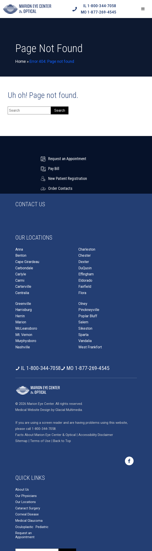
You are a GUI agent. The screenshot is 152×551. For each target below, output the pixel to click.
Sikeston (85, 309)
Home (20, 61)
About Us (22, 470)
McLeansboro (26, 309)
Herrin (20, 296)
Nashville (22, 327)
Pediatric (42, 507)
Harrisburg (23, 290)
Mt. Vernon (23, 315)
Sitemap (21, 421)
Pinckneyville (88, 290)
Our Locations (25, 482)
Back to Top (62, 421)
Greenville (23, 284)
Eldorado (85, 261)
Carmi (19, 261)
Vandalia (85, 321)
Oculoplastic (24, 507)
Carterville (23, 267)
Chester (84, 236)
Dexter (83, 242)
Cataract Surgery (27, 488)
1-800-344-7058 (44, 409)
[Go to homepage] (27, 9)
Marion (20, 302)
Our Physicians (26, 476)
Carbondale (24, 248)
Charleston (86, 230)
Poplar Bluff (87, 296)
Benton (20, 236)
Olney (82, 284)
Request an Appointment (24, 515)
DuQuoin (85, 248)
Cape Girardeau (27, 242)
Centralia (22, 273)
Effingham (86, 254)
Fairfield (84, 267)
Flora (82, 273)
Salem (83, 302)
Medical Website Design (32, 390)
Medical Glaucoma (29, 501)
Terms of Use (40, 421)
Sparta (83, 315)
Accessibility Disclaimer (95, 415)
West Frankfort (90, 327)
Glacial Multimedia (68, 390)
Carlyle (20, 254)
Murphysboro (25, 321)
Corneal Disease (27, 495)
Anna (19, 230)
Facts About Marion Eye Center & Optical (45, 415)
